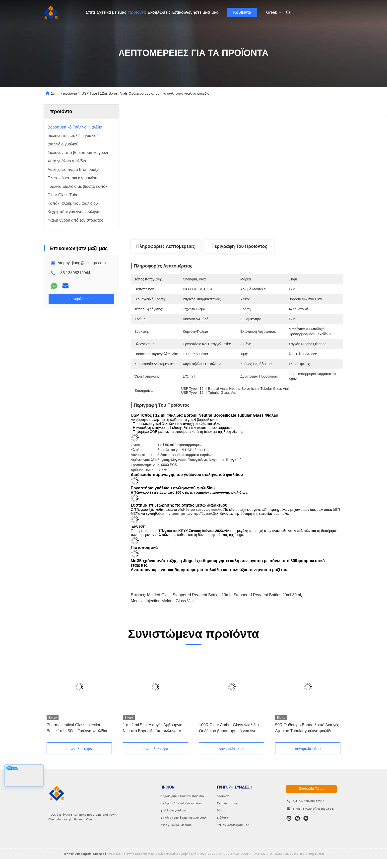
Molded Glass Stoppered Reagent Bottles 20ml (188, 595)
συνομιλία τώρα (311, 789)
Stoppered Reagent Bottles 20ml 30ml (267, 595)
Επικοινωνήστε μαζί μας (195, 12)
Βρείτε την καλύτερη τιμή (265, 223)
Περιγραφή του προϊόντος (239, 246)
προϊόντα (137, 12)
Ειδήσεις (223, 817)
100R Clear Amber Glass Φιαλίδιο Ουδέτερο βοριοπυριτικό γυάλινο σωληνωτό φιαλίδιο (229, 728)
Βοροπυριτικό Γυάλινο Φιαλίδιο (182, 796)
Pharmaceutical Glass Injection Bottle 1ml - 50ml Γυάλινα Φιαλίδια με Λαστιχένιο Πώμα (77, 728)
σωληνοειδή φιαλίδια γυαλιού (181, 803)
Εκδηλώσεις (159, 12)
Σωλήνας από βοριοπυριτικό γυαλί (183, 817)
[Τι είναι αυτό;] (289, 818)
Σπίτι (90, 12)
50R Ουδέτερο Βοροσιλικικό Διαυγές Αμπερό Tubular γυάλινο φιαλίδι (307, 728)
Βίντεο (221, 810)
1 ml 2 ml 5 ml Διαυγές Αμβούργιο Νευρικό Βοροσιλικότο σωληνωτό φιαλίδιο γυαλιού (152, 728)
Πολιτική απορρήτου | (77, 854)
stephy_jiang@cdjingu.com (82, 263)
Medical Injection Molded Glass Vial (162, 601)
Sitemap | (99, 854)
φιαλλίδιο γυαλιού (173, 810)
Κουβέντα (242, 12)
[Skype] (297, 818)
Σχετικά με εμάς (111, 12)
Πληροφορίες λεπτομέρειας (165, 246)
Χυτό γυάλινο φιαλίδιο (176, 825)
